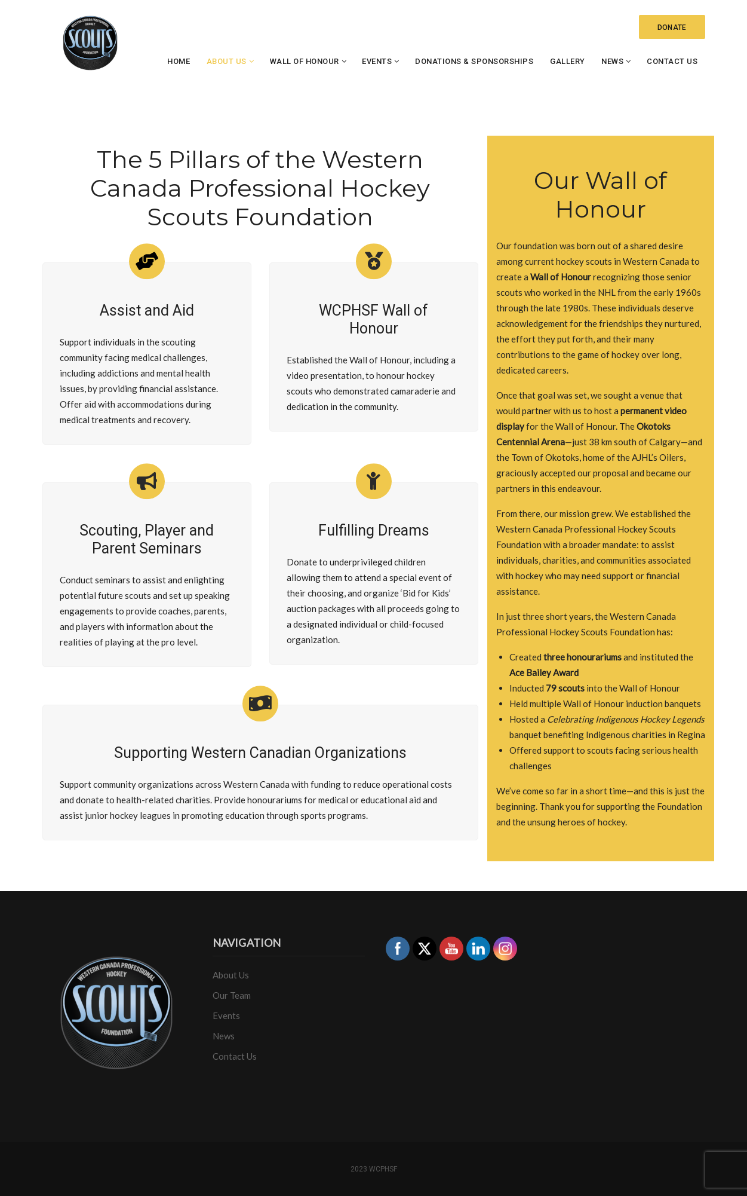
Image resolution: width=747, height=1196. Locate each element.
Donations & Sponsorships (474, 61)
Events (377, 61)
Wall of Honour (304, 61)
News (612, 61)
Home (178, 61)
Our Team (232, 995)
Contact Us (672, 61)
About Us (227, 61)
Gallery (567, 61)
